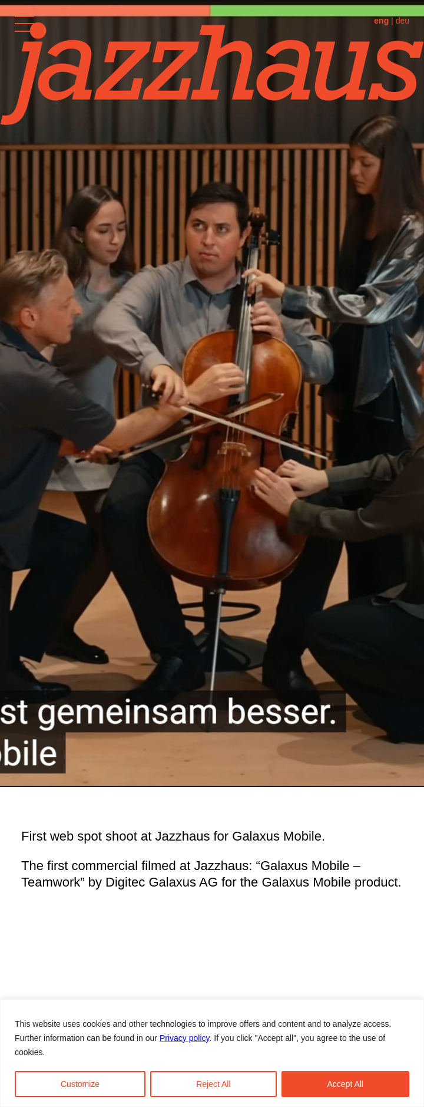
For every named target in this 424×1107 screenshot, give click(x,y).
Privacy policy (185, 1038)
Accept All (345, 1084)
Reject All (213, 1084)
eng (381, 20)
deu (402, 20)
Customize (80, 1084)
